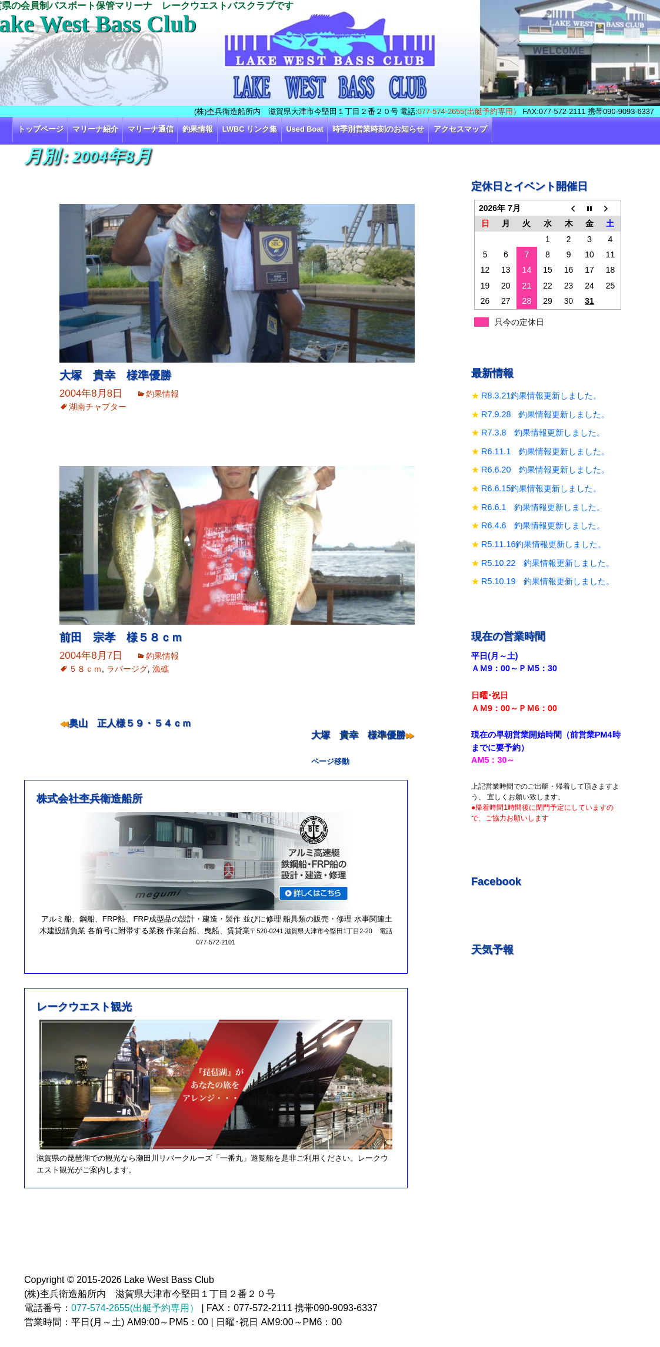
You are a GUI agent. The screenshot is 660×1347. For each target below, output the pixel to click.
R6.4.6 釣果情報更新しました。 (543, 525)
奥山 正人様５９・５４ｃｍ (130, 723)
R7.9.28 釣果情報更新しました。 (545, 414)
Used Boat (305, 129)
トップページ (41, 129)
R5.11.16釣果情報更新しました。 (543, 544)
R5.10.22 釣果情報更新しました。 (547, 563)
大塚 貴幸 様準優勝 (115, 375)
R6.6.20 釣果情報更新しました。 (545, 469)
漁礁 (160, 669)
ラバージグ (127, 669)
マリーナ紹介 (95, 129)
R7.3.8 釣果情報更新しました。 (543, 432)
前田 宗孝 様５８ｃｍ (120, 637)
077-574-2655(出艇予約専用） (469, 111)
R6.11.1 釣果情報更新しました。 (545, 451)
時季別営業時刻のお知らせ (378, 129)
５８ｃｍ (85, 669)
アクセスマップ (460, 129)
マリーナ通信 (151, 129)
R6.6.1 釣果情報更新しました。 (543, 507)
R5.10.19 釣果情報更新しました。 (547, 581)
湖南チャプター (97, 406)
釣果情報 (197, 129)
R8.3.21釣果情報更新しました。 (541, 395)
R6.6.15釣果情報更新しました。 (541, 488)
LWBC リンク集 (249, 129)
